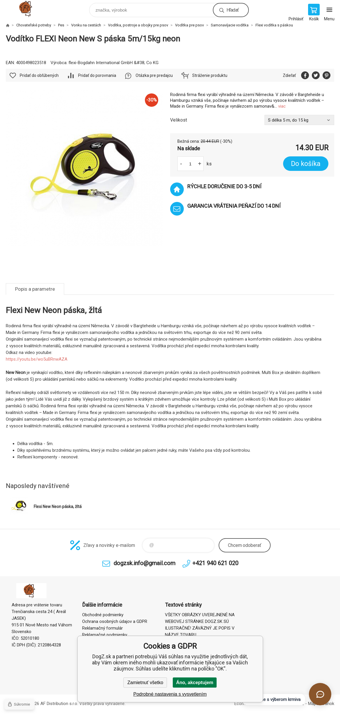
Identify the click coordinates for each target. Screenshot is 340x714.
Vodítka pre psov (189, 25)
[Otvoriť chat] (320, 694)
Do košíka (306, 164)
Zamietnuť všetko (145, 682)
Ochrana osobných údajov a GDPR (114, 621)
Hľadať (232, 10)
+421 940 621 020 (215, 563)
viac (282, 106)
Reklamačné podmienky (104, 634)
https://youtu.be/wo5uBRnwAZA (36, 359)
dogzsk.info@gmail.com (144, 563)
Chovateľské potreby (33, 25)
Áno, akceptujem (194, 682)
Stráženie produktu (209, 75)
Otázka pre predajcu (154, 75)
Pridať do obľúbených (39, 75)
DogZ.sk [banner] (31, 8)
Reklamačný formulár (102, 628)
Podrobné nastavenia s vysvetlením (170, 694)
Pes (61, 25)
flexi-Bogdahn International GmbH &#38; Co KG (114, 62)
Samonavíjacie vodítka (230, 25)
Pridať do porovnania (97, 75)
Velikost (178, 120)
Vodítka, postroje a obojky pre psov (138, 25)
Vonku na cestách (86, 25)
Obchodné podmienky (102, 614)
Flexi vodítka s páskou (274, 25)
